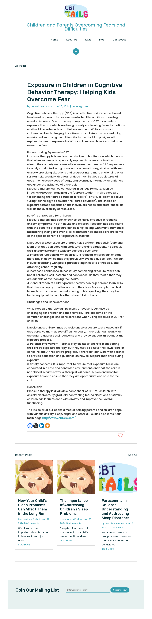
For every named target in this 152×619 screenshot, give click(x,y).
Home (54, 39)
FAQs (88, 39)
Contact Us (119, 39)
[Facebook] (30, 425)
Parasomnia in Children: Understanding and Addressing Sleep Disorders (115, 509)
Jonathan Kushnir (41, 106)
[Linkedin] (41, 425)
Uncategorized (80, 106)
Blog (101, 39)
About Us (71, 39)
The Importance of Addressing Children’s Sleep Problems (74, 507)
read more (24, 544)
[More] (47, 425)
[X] (35, 425)
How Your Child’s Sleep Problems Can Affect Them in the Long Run (32, 507)
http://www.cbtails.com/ (59, 418)
